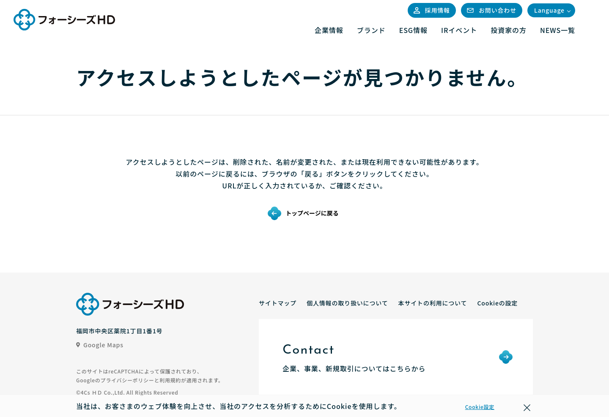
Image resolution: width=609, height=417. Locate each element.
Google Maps (99, 345)
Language (549, 10)
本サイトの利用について (432, 303)
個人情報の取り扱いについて (347, 303)
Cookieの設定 (497, 303)
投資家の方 (509, 30)
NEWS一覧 (557, 30)
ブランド (371, 30)
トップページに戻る (312, 213)
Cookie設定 (479, 406)
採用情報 (432, 10)
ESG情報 (413, 30)
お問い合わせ (491, 10)
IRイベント (459, 30)
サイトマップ (277, 303)
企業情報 (329, 30)
